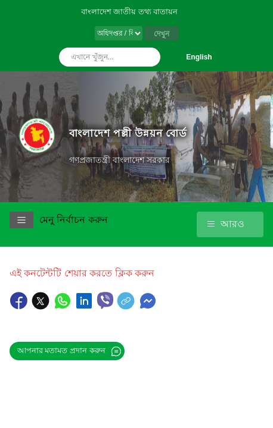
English (199, 57)
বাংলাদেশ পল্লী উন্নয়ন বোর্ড (128, 133)
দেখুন (161, 34)
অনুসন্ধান (148, 57)
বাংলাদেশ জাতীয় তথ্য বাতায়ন (129, 11)
